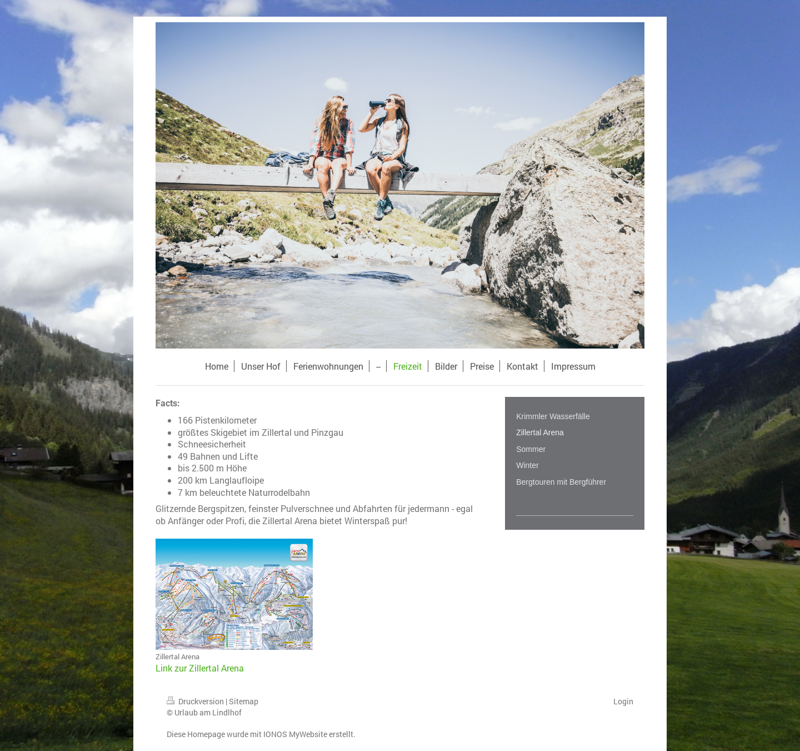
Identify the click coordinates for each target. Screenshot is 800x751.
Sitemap (243, 701)
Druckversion (196, 701)
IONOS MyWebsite (295, 734)
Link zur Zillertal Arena (200, 668)
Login (623, 701)
